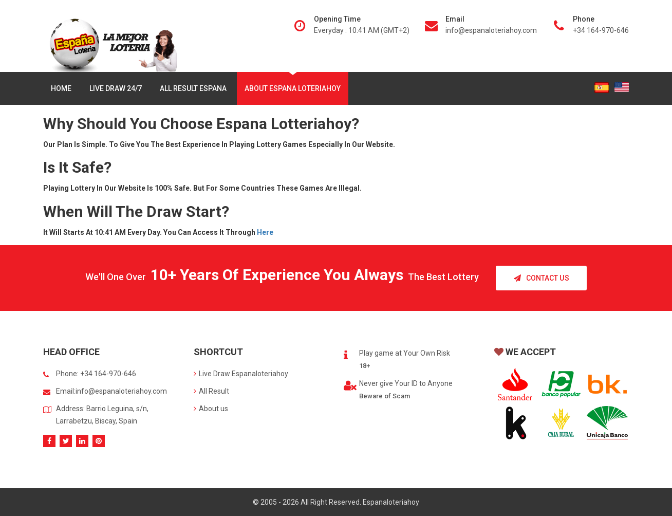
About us (211, 408)
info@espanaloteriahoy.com (491, 30)
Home (61, 88)
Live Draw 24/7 (115, 88)
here (265, 232)
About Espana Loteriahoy (293, 88)
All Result (211, 391)
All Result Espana (193, 88)
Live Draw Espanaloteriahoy (241, 374)
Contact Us (541, 278)
